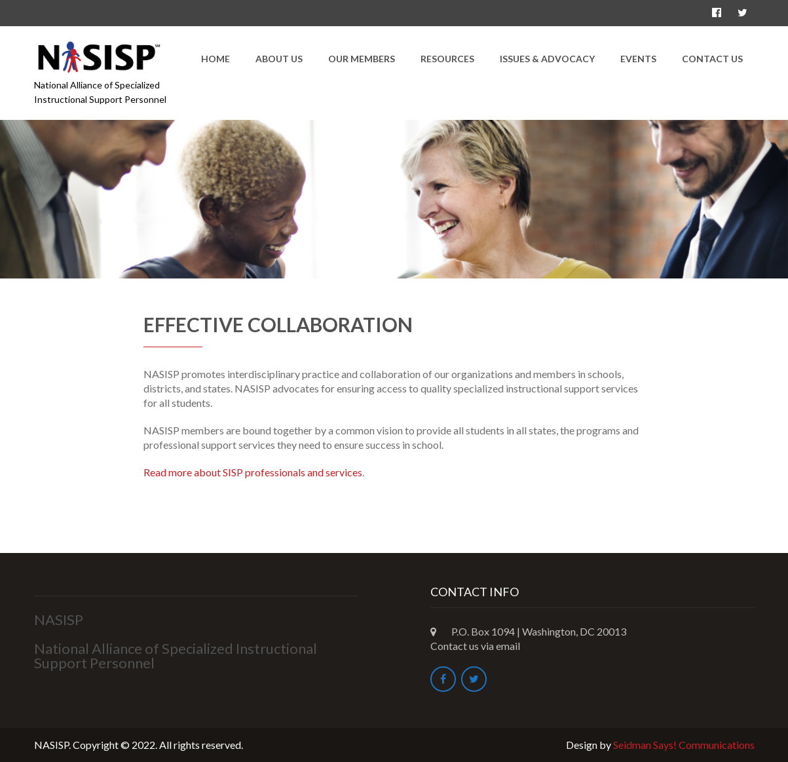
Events (638, 58)
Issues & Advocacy (547, 58)
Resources (447, 58)
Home (215, 58)
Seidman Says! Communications (684, 744)
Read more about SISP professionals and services (252, 472)
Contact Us (712, 58)
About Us (279, 58)
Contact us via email (475, 645)
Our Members (361, 58)
